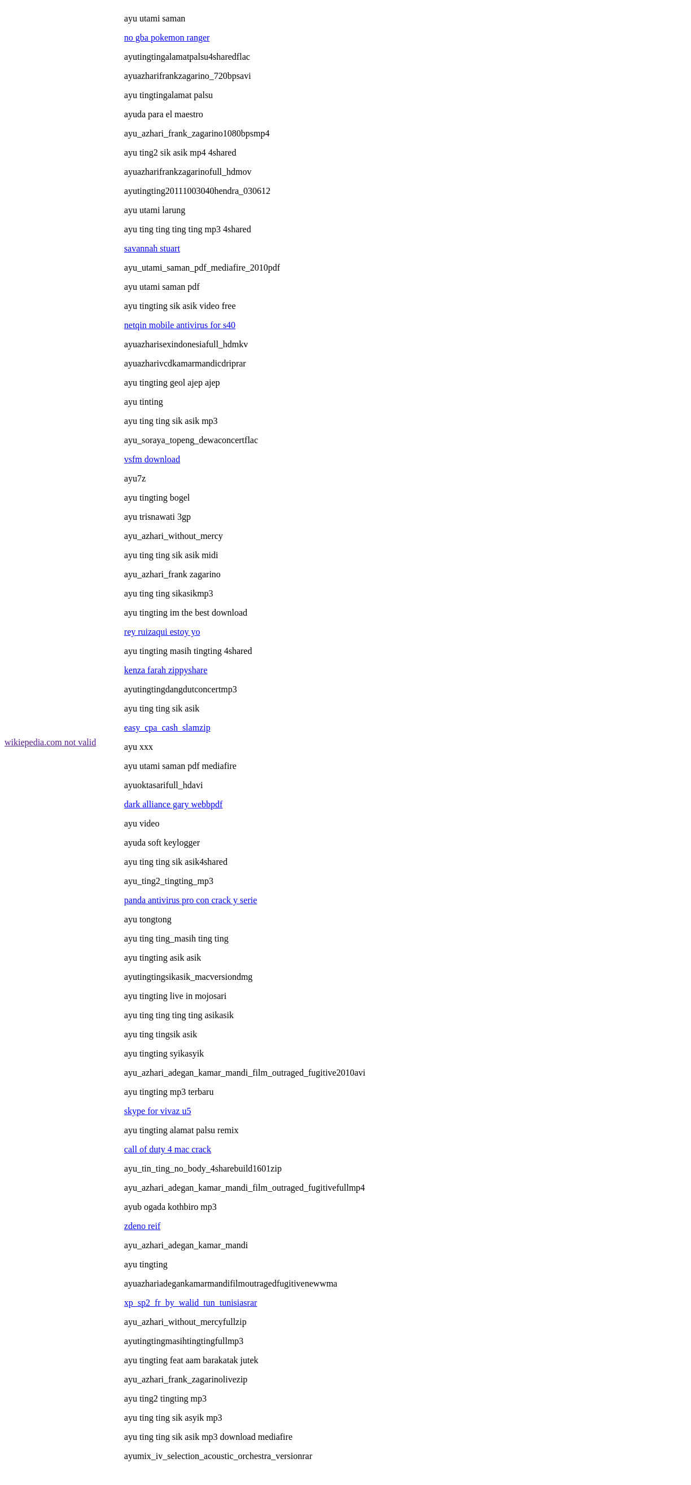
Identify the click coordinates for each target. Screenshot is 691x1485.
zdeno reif (142, 1226)
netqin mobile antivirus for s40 (179, 325)
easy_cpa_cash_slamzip (167, 727)
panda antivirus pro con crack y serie (190, 900)
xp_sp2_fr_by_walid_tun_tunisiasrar (190, 1302)
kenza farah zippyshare (165, 670)
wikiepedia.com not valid (50, 742)
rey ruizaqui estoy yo (162, 632)
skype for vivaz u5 (157, 1111)
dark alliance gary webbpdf (173, 804)
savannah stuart (152, 248)
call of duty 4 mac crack (167, 1149)
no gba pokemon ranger (167, 37)
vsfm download (152, 459)
